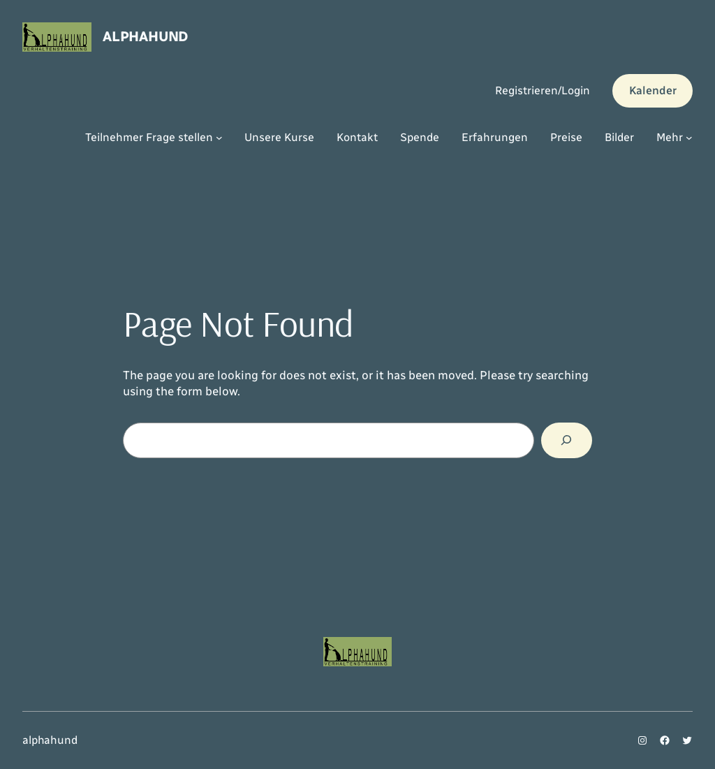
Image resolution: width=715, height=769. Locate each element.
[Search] (566, 440)
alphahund (145, 36)
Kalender (653, 90)
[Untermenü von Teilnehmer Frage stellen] (219, 137)
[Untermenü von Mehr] (689, 137)
